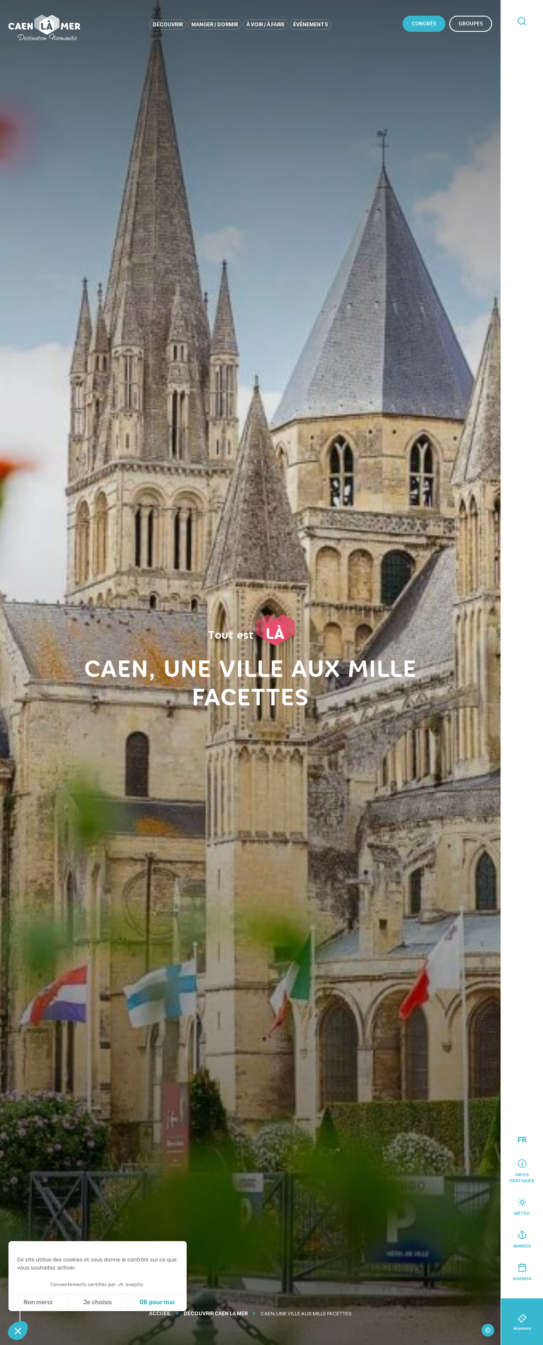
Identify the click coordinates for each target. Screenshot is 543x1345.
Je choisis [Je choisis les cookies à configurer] (97, 1302)
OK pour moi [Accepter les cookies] (157, 1302)
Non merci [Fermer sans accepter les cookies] (37, 1302)
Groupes (471, 24)
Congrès (424, 24)
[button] (18, 1330)
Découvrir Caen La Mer (216, 1314)
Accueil (160, 1314)
